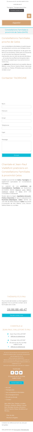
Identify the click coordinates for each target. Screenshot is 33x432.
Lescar (12, 191)
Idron (20, 191)
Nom (3, 104)
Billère (29, 190)
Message (5, 139)
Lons (23, 190)
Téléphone (5, 125)
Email (3, 118)
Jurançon (5, 191)
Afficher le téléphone (18, 336)
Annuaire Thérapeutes (21, 430)
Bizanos (18, 190)
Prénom (4, 111)
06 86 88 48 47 (17, 309)
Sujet (3, 132)
